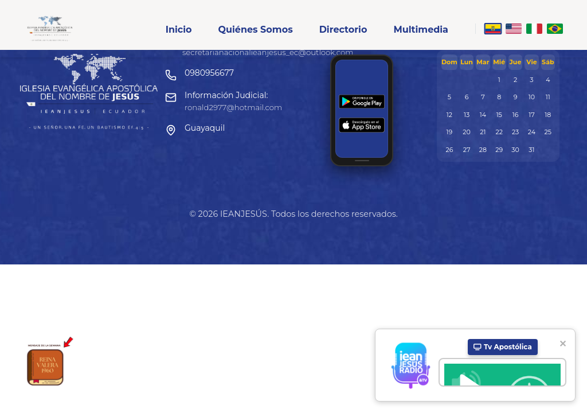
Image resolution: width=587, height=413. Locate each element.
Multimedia (420, 29)
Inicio (179, 29)
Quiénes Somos (255, 29)
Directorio (343, 29)
